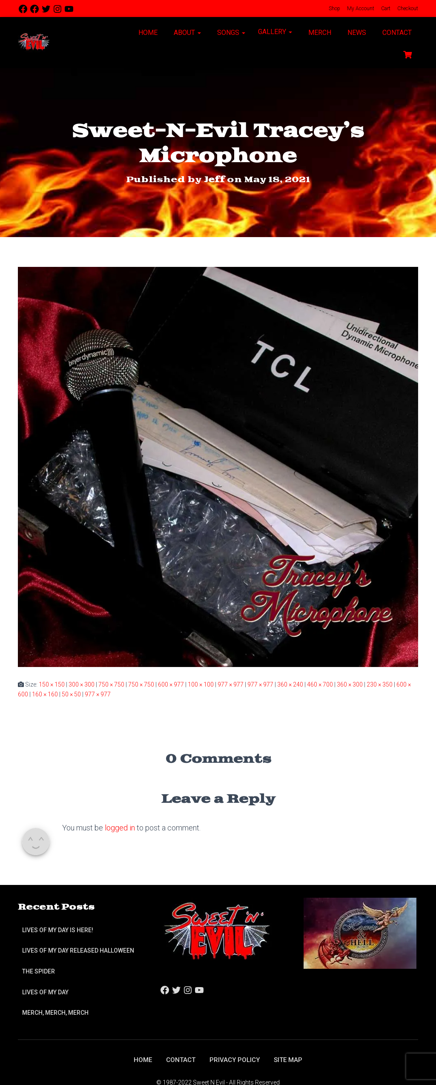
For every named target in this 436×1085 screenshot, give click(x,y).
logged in (120, 827)
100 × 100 (201, 684)
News (356, 33)
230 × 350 (380, 684)
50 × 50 (71, 693)
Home (147, 33)
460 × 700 (320, 684)
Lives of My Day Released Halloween (78, 950)
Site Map (290, 1060)
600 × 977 (171, 684)
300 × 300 (82, 684)
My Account (360, 8)
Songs (230, 33)
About (186, 33)
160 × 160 (45, 693)
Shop (333, 8)
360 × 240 (290, 684)
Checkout (407, 8)
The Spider (38, 971)
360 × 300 (350, 684)
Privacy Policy (235, 1060)
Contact (396, 33)
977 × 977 (231, 684)
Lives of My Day (45, 991)
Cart (385, 8)
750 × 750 (111, 684)
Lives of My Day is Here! (57, 930)
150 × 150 (52, 684)
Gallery (275, 32)
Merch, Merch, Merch (55, 1012)
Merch (319, 33)
